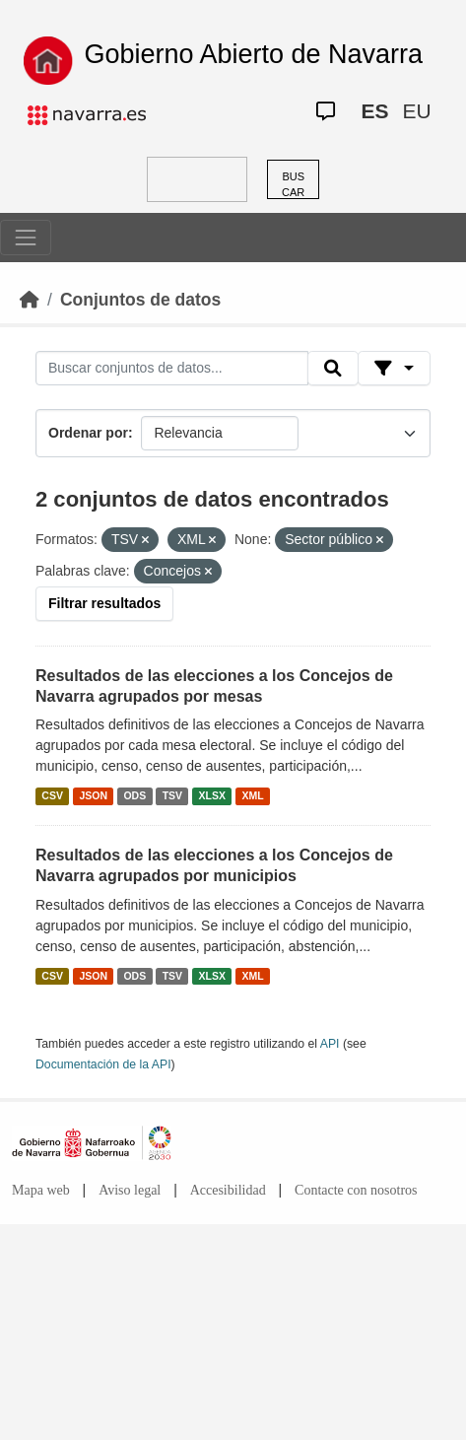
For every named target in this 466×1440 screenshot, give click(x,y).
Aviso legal (130, 1190)
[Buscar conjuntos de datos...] (171, 368)
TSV (172, 795)
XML (253, 795)
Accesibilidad (228, 1190)
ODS (134, 795)
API (330, 1044)
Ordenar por (88, 433)
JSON (93, 795)
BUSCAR (293, 185)
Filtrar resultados (104, 603)
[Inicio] (29, 299)
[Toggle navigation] (25, 237)
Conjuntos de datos (140, 299)
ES (374, 111)
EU (416, 111)
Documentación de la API (103, 1064)
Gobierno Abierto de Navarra (253, 54)
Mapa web (41, 1190)
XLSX (212, 795)
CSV (52, 795)
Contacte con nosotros (356, 1190)
